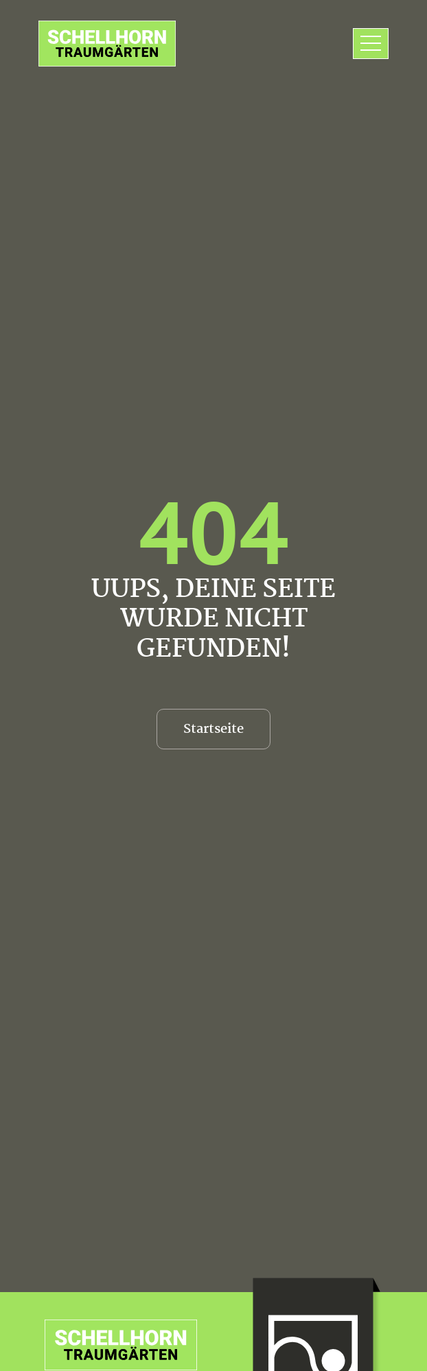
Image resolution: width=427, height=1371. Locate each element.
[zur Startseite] (107, 43)
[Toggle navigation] (371, 44)
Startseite (213, 729)
